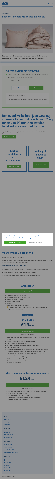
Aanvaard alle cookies (14, 242)
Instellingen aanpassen (35, 242)
